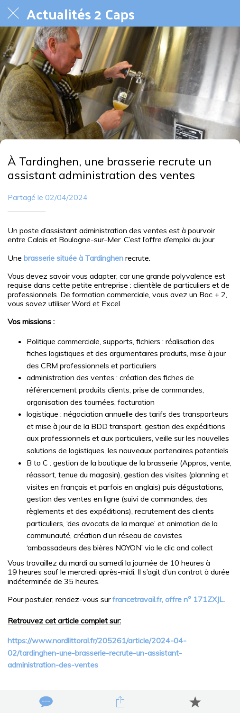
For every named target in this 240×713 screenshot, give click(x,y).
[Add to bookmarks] (195, 701)
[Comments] (45, 701)
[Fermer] (13, 13)
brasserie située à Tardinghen (73, 258)
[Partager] (120, 701)
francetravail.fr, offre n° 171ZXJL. (168, 599)
